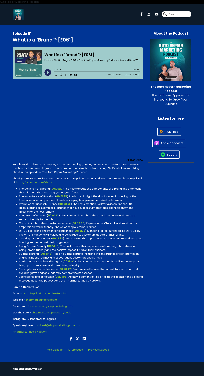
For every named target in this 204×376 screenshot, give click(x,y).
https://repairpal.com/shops (34, 182)
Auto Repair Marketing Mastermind (45, 293)
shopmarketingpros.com (41, 300)
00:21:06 (61, 277)
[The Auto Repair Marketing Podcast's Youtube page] (155, 14)
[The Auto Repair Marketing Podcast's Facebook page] (141, 14)
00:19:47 (69, 261)
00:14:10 (53, 246)
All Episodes (75, 350)
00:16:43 (45, 254)
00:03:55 (65, 204)
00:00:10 (56, 189)
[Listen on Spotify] (169, 154)
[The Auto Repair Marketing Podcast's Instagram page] (146, 14)
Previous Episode (98, 350)
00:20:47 (65, 269)
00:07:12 (53, 215)
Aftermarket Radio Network (30, 332)
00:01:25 (61, 196)
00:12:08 (79, 231)
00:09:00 (78, 223)
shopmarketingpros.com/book (51, 312)
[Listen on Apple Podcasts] (169, 143)
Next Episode (55, 350)
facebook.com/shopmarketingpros (50, 306)
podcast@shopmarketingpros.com (58, 325)
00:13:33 (57, 238)
